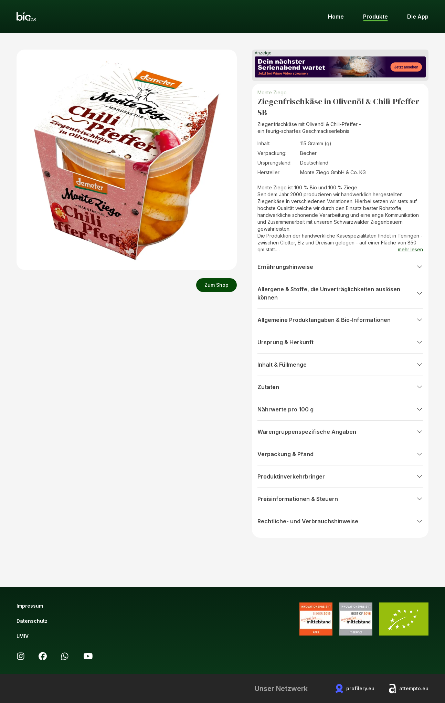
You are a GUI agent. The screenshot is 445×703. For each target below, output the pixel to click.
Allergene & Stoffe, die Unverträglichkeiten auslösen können (340, 293)
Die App (417, 16)
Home (336, 16)
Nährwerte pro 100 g (340, 409)
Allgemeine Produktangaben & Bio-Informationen (340, 319)
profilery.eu (354, 688)
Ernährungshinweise (340, 266)
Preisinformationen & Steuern (340, 498)
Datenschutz (32, 621)
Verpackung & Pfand (340, 454)
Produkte (375, 16)
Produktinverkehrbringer (340, 476)
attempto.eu (408, 688)
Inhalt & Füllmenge (340, 364)
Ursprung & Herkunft (340, 342)
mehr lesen (410, 249)
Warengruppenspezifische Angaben (340, 431)
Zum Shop (216, 285)
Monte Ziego (272, 92)
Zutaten (340, 387)
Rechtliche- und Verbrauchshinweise (340, 521)
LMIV (23, 636)
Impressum (30, 606)
